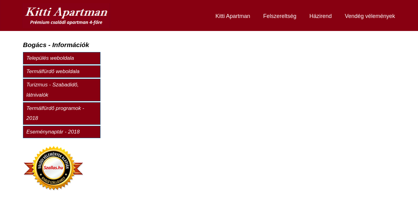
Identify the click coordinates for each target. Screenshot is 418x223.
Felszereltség (279, 16)
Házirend (320, 16)
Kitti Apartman (233, 16)
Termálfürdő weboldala (52, 71)
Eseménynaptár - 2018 (53, 132)
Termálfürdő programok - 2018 (55, 113)
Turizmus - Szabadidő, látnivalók (52, 90)
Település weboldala (50, 58)
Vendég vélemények (370, 16)
